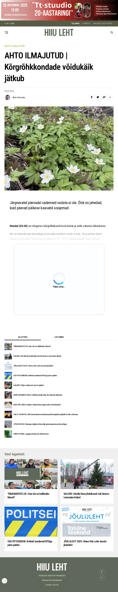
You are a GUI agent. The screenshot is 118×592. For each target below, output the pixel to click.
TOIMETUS (86, 23)
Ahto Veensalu (19, 97)
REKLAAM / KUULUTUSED (102, 23)
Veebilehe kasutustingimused (52, 576)
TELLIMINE (75, 23)
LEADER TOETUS (52, 585)
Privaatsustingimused (52, 580)
